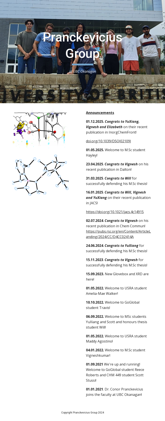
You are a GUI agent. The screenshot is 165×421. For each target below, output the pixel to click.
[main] (82, 51)
